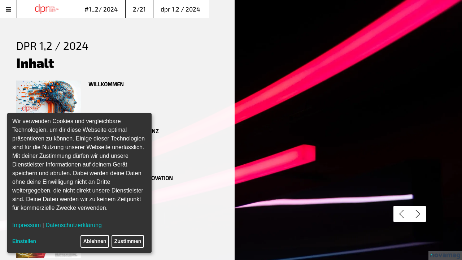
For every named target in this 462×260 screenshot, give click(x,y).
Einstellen (24, 241)
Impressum (26, 225)
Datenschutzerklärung (73, 225)
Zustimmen (127, 241)
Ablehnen (94, 241)
